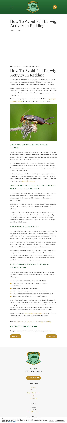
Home (33, 360)
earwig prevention (31, 295)
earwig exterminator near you (35, 286)
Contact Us (33, 351)
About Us (33, 363)
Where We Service (33, 366)
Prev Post (15, 310)
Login (33, 369)
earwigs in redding (44, 295)
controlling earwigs (28, 154)
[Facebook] (35, 406)
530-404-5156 (33, 344)
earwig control (19, 295)
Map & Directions (33, 385)
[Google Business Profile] (32, 406)
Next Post (51, 310)
